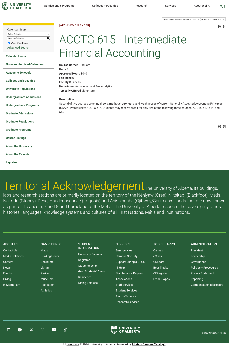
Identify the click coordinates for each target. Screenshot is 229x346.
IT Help (120, 267)
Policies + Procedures (204, 267)
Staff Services (124, 284)
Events (7, 273)
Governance (198, 262)
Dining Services (88, 282)
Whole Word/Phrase (19, 43)
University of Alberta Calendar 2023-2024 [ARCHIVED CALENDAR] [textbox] (192, 19)
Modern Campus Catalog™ (149, 344)
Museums (47, 279)
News (6, 267)
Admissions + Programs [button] (59, 5)
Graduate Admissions (20, 113)
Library (45, 267)
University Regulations (20, 88)
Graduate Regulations (20, 121)
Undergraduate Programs (22, 105)
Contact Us (10, 250)
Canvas (158, 250)
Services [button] (170, 5)
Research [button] (141, 5)
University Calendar (90, 254)
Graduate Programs (18, 129)
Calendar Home (16, 56)
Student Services (126, 290)
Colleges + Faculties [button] (105, 5)
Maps (44, 250)
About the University (19, 146)
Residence (84, 277)
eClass (157, 256)
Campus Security (126, 256)
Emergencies (124, 250)
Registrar (84, 260)
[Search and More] (222, 6)
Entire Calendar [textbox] (15, 34)
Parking (45, 273)
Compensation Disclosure (207, 284)
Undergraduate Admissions (23, 97)
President (197, 250)
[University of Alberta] (16, 6)
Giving (7, 279)
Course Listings (16, 138)
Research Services (127, 302)
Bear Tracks (160, 267)
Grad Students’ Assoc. (92, 271)
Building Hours (50, 256)
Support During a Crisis (130, 262)
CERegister (160, 273)
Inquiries (11, 162)
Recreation (47, 284)
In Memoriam (11, 284)
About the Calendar (18, 154)
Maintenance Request (130, 273)
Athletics (46, 290)
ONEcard (158, 262)
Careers (8, 262)
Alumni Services (126, 296)
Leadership (198, 256)
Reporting (197, 279)
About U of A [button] (202, 5)
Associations (124, 279)
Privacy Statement (202, 273)
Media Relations (13, 256)
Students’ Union (88, 265)
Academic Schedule (18, 72)
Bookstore (47, 262)
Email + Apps (161, 279)
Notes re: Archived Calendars (25, 64)
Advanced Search (18, 47)
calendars (73, 344)
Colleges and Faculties (20, 80)
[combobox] (194, 19)
